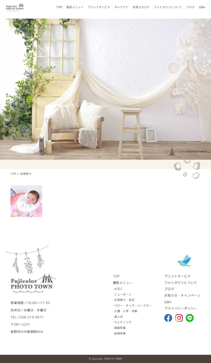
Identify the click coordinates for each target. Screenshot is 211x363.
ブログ (190, 9)
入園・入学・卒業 (125, 311)
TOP (59, 9)
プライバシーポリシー (180, 308)
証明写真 (120, 333)
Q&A (202, 9)
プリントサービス (99, 9)
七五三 (118, 289)
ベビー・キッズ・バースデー (133, 305)
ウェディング (123, 322)
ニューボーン (123, 294)
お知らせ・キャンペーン (182, 295)
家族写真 (120, 328)
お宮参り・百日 (124, 300)
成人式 (118, 317)
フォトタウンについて (168, 9)
